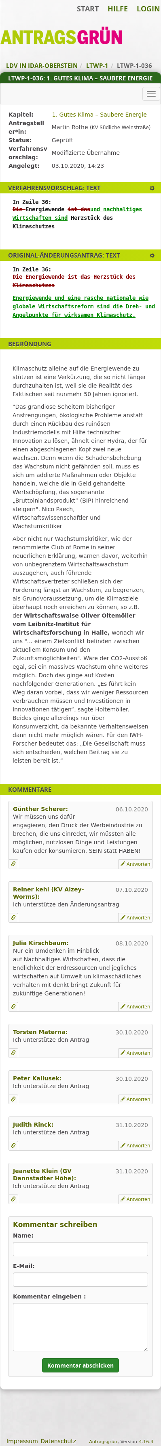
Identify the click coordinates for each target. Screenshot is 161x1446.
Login (148, 8)
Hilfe (118, 8)
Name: (23, 1235)
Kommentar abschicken (80, 1365)
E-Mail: (24, 1266)
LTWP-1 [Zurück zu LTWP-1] (97, 65)
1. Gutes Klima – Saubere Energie (99, 114)
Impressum (22, 1441)
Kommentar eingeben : (49, 1296)
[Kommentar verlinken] (13, 864)
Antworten (135, 864)
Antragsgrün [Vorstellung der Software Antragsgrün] (103, 1441)
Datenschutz (58, 1441)
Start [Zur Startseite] (88, 8)
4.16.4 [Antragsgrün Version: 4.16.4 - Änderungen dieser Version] (146, 1441)
